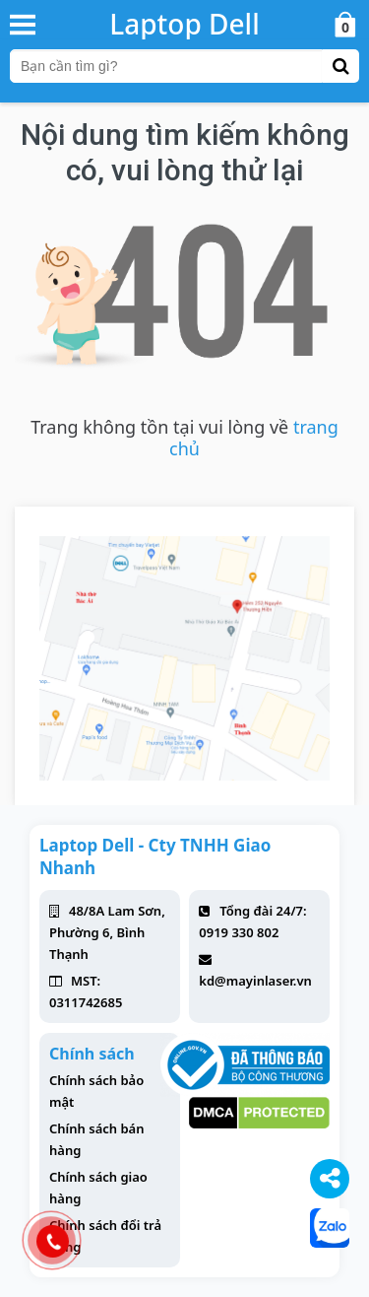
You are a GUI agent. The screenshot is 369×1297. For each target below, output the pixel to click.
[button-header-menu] (22, 23)
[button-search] (341, 66)
